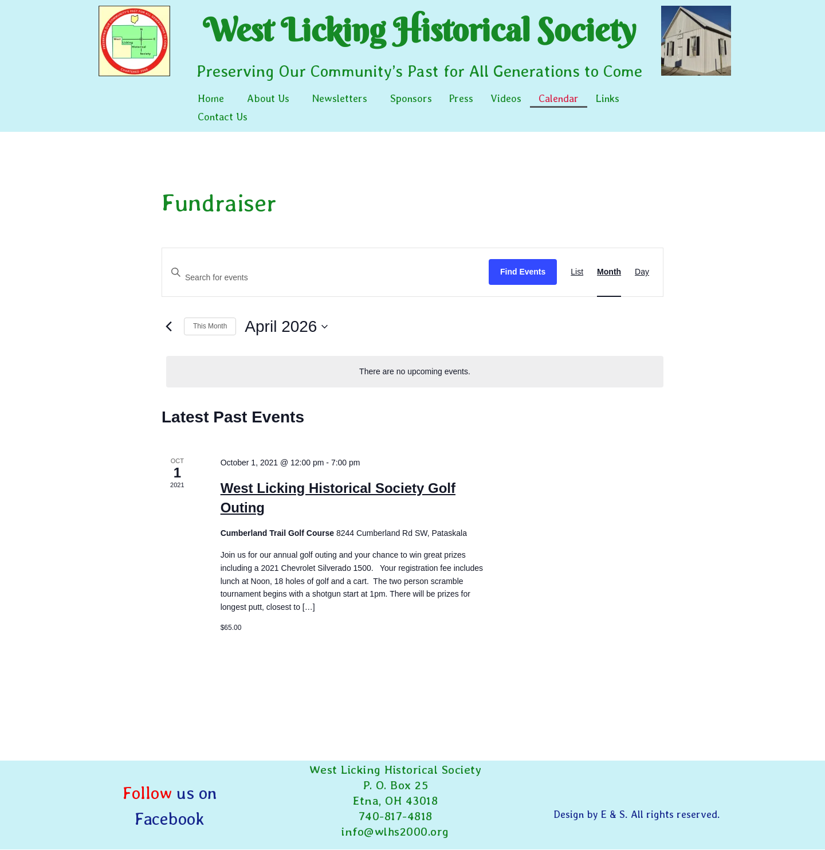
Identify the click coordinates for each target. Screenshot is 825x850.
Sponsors (411, 98)
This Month (210, 326)
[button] (213, 98)
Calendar (559, 98)
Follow (147, 792)
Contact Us (222, 117)
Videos (505, 98)
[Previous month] (168, 327)
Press (461, 98)
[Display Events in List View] (577, 272)
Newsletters (339, 98)
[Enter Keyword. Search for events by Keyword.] (325, 278)
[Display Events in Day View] (642, 272)
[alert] (414, 371)
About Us (268, 98)
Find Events (522, 271)
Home (211, 98)
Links (607, 98)
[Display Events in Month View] (609, 272)
